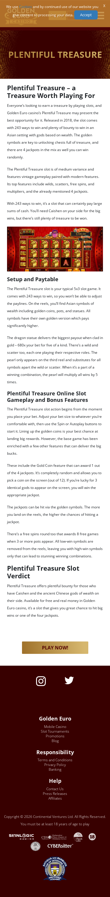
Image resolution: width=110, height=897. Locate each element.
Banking (55, 769)
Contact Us (55, 788)
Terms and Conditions (55, 759)
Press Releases (55, 793)
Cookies (25, 6)
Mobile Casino (55, 726)
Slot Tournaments (55, 731)
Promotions (55, 736)
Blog (55, 740)
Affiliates (55, 798)
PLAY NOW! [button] (55, 647)
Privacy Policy (55, 764)
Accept (86, 14)
